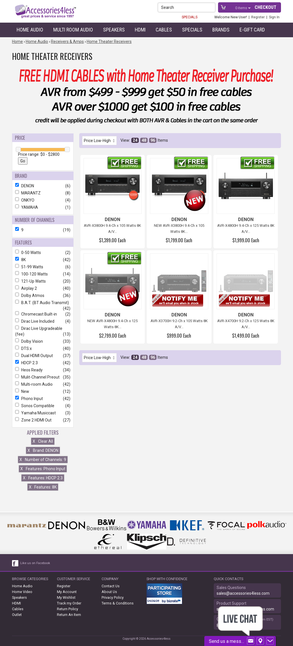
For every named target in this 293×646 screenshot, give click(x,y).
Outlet (17, 614)
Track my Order (69, 603)
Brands (220, 30)
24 (135, 140)
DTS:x (42, 348)
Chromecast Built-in (42, 314)
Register (258, 17)
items (241, 8)
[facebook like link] (15, 563)
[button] (211, 7)
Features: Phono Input (42, 468)
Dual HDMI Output (42, 356)
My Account (67, 592)
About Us (109, 592)
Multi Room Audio (73, 30)
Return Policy (67, 609)
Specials (192, 30)
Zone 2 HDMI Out (42, 420)
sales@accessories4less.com (243, 593)
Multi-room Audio (42, 384)
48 (144, 140)
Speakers (114, 30)
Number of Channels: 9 (42, 459)
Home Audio (30, 30)
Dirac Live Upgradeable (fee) (42, 331)
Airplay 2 (42, 288)
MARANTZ (42, 193)
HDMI (140, 30)
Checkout (265, 7)
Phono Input (42, 398)
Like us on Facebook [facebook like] (35, 563)
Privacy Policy (113, 597)
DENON (42, 186)
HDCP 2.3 (42, 363)
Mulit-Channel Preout (42, 377)
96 (153, 140)
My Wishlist (66, 597)
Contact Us (111, 586)
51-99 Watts (42, 267)
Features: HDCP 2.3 (43, 478)
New (42, 391)
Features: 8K (43, 487)
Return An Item (69, 614)
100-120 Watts (42, 274)
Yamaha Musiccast (42, 413)
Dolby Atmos (42, 295)
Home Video (22, 592)
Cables (164, 30)
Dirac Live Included (42, 321)
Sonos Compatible (42, 406)
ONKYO (42, 200)
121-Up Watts (42, 281)
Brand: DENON (42, 450)
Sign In (274, 17)
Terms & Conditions (118, 603)
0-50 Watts (42, 252)
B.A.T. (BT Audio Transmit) (42, 303)
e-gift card (252, 30)
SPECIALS (189, 17)
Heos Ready (42, 370)
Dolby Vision (42, 341)
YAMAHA (42, 207)
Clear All (43, 441)
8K (42, 260)
